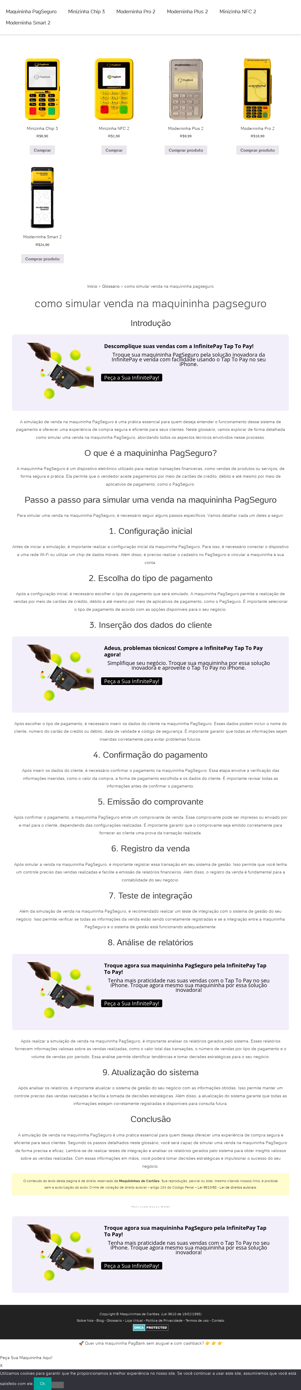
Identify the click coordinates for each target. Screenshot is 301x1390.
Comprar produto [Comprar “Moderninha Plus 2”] (186, 150)
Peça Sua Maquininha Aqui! (26, 1357)
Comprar (42, 150)
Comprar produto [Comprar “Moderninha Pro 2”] (257, 150)
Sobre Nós (85, 1320)
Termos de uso (197, 1320)
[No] (57, 1385)
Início (92, 286)
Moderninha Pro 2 (135, 11)
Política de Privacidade (164, 1320)
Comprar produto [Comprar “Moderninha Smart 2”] (42, 259)
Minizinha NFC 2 (238, 11)
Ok (42, 1383)
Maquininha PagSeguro (31, 11)
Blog (100, 1320)
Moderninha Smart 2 (28, 22)
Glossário (111, 286)
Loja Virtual (134, 1320)
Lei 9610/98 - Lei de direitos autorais (227, 1187)
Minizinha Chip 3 (86, 11)
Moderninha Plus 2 (187, 11)
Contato (218, 1320)
